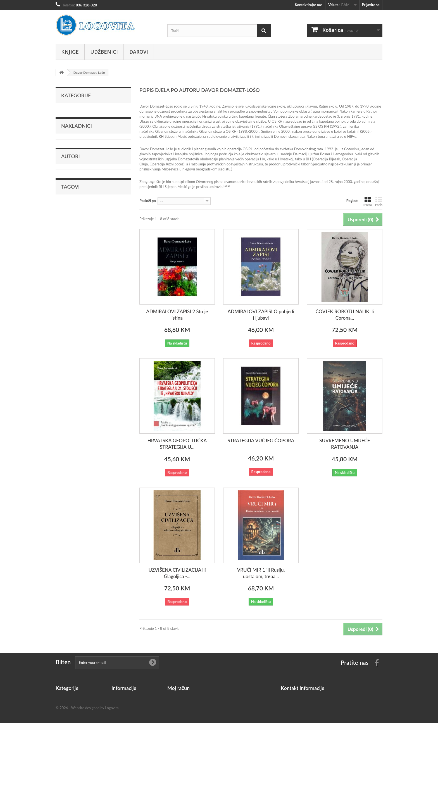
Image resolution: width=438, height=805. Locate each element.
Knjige (70, 51)
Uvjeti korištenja (124, 748)
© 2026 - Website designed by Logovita (87, 790)
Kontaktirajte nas (308, 5)
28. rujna (335, 181)
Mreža (367, 201)
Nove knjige (120, 704)
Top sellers (119, 711)
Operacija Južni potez (166, 164)
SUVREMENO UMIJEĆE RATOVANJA (344, 444)
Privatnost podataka (127, 740)
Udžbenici (104, 51)
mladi (62, 277)
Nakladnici (76, 160)
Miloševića (170, 169)
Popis (378, 201)
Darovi (138, 51)
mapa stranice (122, 770)
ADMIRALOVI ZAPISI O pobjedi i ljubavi (261, 314)
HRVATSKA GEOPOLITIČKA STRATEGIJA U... (177, 444)
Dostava (118, 733)
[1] (225, 185)
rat (60, 268)
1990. (364, 106)
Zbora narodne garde (305, 116)
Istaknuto (68, 139)
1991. (356, 116)
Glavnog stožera (168, 131)
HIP (350, 136)
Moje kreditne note (182, 704)
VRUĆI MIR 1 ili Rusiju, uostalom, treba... (261, 573)
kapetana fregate (252, 116)
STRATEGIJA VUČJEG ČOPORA (261, 440)
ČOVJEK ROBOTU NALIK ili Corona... (344, 314)
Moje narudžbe (179, 697)
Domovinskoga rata (289, 136)
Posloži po (147, 200)
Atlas (97, 260)
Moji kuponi (177, 726)
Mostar (64, 260)
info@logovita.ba (316, 719)
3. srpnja (343, 116)
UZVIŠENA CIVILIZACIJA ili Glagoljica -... (177, 573)
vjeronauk (111, 268)
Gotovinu (351, 149)
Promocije (119, 697)
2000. (144, 126)
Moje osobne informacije (187, 719)
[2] (228, 185)
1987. (349, 106)
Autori (70, 202)
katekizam (97, 277)
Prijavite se (371, 5)
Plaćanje (118, 762)
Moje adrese (177, 711)
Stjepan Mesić (176, 136)
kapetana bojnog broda (337, 121)
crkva (77, 277)
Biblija (82, 260)
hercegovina (117, 260)
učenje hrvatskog (83, 268)
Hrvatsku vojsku (215, 116)
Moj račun (178, 688)
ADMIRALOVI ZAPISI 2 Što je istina (177, 314)
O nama (117, 755)
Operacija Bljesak (326, 159)
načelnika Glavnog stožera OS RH (210, 131)
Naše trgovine (122, 719)
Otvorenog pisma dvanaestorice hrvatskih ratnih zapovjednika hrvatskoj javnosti (259, 181)
